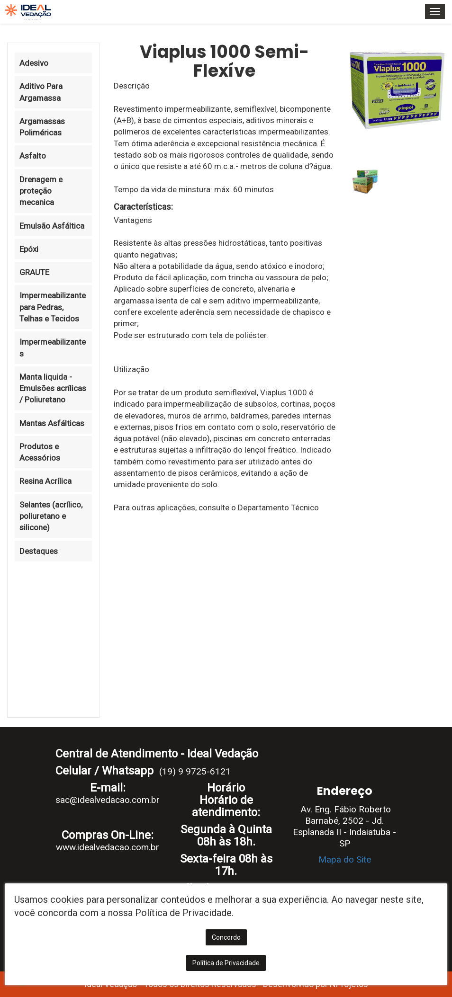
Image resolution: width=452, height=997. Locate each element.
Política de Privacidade (226, 963)
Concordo (226, 937)
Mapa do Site (344, 859)
